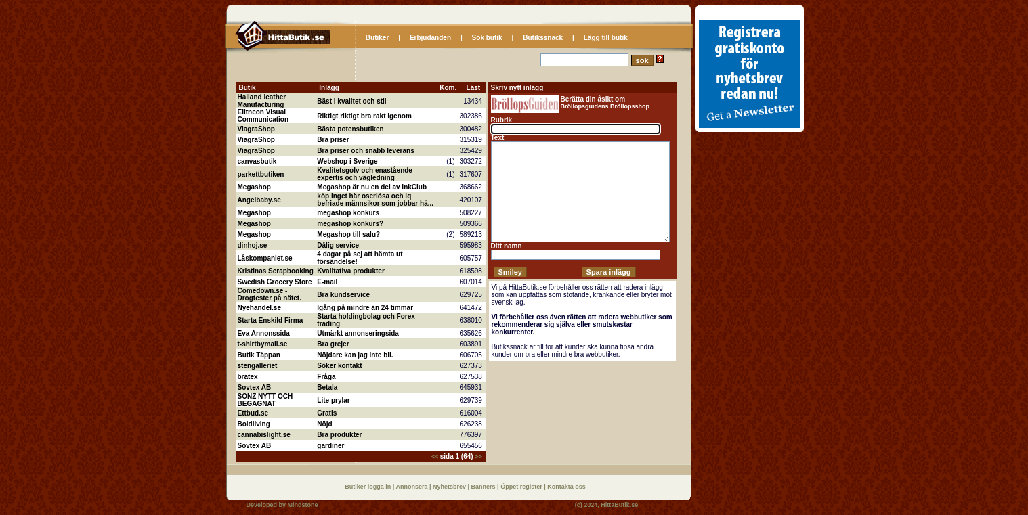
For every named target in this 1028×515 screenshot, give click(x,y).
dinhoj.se (252, 245)
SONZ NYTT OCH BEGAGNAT (265, 400)
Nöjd (324, 424)
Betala (327, 387)
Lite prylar (333, 400)
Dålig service (338, 245)
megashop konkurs (348, 213)
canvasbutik (257, 161)
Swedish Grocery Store (275, 282)
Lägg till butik (606, 37)
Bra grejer (333, 344)
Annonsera (412, 486)
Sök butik (487, 37)
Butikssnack (543, 37)
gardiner (330, 445)
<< (435, 456)
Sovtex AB (255, 387)
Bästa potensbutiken (350, 129)
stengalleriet (258, 366)
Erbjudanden (430, 37)
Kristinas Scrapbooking (276, 271)
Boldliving (254, 424)
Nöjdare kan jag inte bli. (355, 355)
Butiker (377, 37)
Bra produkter (339, 435)
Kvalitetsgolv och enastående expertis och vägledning (364, 173)
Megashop (254, 187)
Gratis (327, 413)
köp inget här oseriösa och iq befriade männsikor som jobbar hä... (375, 199)
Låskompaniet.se (265, 258)
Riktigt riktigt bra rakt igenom (364, 116)
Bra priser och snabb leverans (365, 150)
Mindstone (303, 504)
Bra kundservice (343, 294)
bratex (248, 376)
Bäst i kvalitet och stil (351, 101)
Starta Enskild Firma (270, 320)
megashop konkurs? (350, 223)
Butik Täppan (259, 355)
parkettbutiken (261, 174)
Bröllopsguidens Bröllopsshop (605, 106)
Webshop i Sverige (347, 161)
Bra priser (333, 139)
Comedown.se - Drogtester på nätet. (269, 294)
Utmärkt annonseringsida (358, 333)
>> (478, 456)
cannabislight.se (264, 435)
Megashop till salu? (348, 234)
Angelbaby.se (259, 200)
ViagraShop (256, 129)
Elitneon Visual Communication (263, 115)
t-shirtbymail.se (263, 344)
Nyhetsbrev (450, 486)
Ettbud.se (253, 413)
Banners (484, 486)
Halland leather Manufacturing (262, 100)
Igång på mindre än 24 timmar (365, 307)
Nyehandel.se (259, 307)
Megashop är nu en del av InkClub (372, 187)
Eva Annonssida (264, 333)
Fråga (326, 376)
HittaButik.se (619, 504)
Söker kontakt (339, 366)
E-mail (327, 282)
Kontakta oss (566, 486)
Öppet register (522, 486)
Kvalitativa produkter (350, 271)
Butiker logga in (369, 486)
